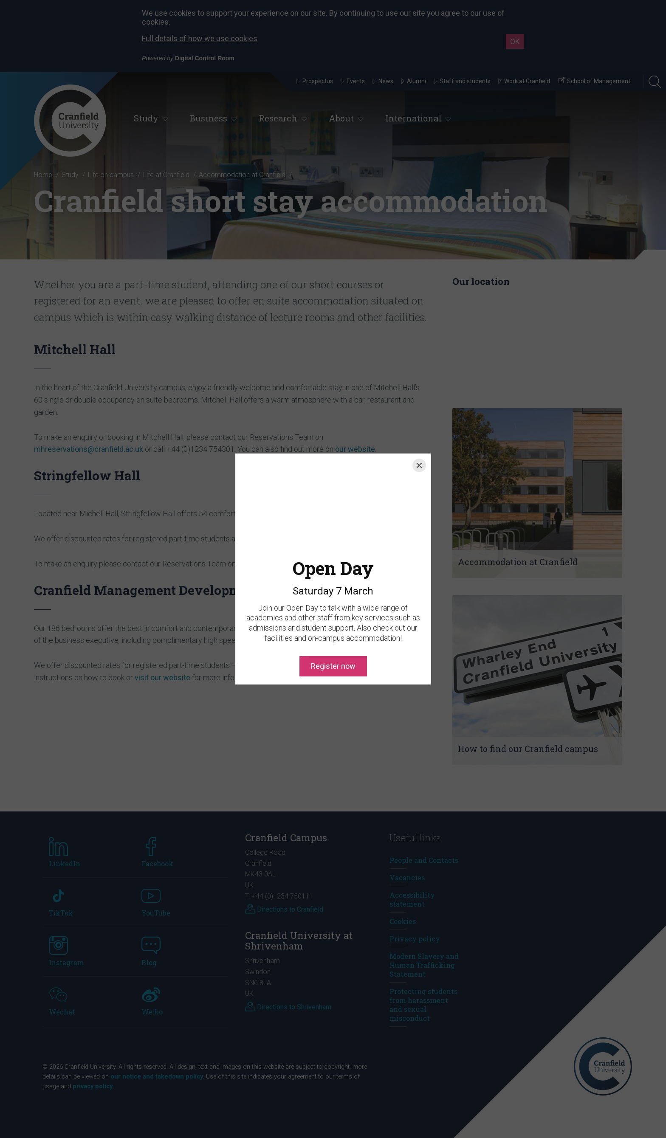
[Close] (419, 465)
